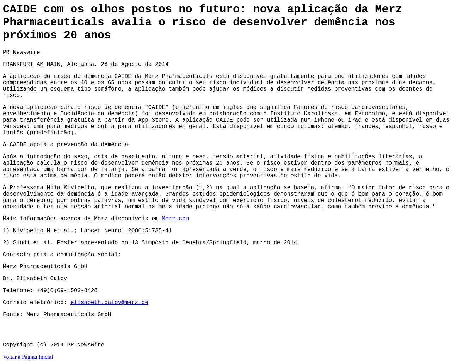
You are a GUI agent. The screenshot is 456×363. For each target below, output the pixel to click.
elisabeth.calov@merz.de (109, 303)
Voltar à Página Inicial (28, 357)
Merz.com (175, 219)
